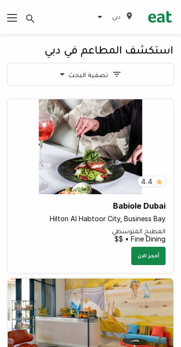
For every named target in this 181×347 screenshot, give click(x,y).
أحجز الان (148, 255)
